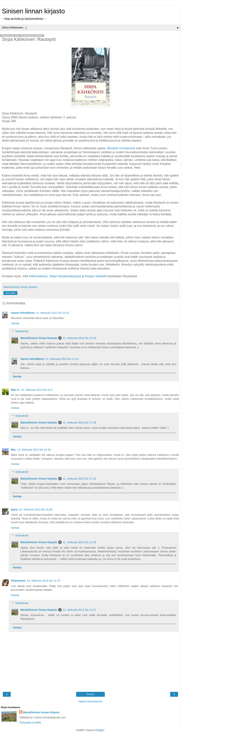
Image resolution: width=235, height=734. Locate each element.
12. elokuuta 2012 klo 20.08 (35, 509)
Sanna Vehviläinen (23, 312)
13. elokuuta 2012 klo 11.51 (62, 358)
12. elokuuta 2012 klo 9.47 (37, 389)
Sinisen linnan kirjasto (33, 11)
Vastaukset (21, 331)
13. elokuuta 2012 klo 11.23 (43, 580)
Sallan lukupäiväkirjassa (65, 276)
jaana (14, 509)
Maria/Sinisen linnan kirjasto (38, 338)
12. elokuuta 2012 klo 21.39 (79, 542)
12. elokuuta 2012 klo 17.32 (79, 478)
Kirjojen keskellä (95, 276)
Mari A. (15, 389)
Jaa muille (10, 293)
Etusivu (90, 694)
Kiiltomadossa (38, 276)
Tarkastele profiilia (30, 722)
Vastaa (15, 323)
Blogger (99, 730)
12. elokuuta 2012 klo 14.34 (34, 449)
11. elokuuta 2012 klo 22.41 (52, 312)
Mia (13, 449)
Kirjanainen (18, 580)
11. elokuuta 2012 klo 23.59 (79, 338)
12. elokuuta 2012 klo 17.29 (79, 422)
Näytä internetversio (90, 701)
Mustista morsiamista (121, 148)
